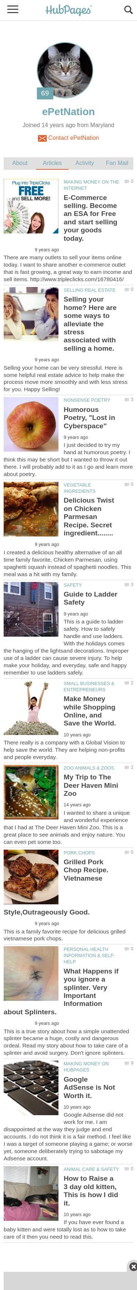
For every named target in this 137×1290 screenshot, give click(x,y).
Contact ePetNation (68, 138)
